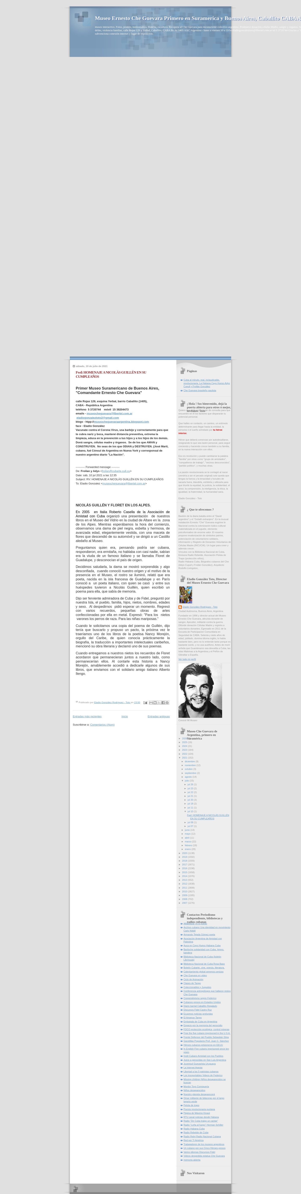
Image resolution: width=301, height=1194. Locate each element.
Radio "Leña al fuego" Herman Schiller (203, 1125)
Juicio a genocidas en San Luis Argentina (205, 1060)
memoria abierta (192, 1160)
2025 (185, 742)
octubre (189, 769)
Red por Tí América (194, 1140)
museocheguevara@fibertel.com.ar (109, 413)
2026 (185, 738)
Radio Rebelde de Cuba (196, 1132)
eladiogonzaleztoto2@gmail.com (98, 417)
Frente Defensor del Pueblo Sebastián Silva (206, 1037)
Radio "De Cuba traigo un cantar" (201, 1121)
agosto (188, 777)
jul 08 (191, 822)
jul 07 (191, 826)
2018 (185, 860)
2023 (185, 750)
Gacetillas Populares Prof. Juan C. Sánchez (206, 1041)
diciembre (190, 761)
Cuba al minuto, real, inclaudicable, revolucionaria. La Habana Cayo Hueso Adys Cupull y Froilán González (207, 383)
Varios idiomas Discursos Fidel (199, 1152)
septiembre (191, 773)
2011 (185, 887)
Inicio (124, 716)
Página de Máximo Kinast (197, 1113)
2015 (185, 872)
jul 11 (191, 807)
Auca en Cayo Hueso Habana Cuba (202, 945)
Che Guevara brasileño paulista (200, 390)
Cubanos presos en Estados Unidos (202, 1002)
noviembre (190, 765)
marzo (188, 841)
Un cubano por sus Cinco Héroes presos (204, 1148)
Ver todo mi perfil (187, 659)
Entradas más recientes (87, 716)
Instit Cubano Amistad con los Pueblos (203, 1056)
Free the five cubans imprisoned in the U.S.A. (207, 1033)
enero (188, 849)
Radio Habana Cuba (194, 1128)
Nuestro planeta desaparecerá (199, 1094)
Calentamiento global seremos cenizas (204, 971)
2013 (185, 880)
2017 (185, 864)
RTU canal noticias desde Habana (201, 1117)
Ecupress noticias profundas (198, 1013)
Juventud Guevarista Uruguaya (200, 1063)
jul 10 (191, 811)
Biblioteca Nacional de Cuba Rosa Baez (204, 964)
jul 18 (191, 803)
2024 (185, 746)
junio (187, 830)
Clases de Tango (192, 983)
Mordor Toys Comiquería (196, 1086)
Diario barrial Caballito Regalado (200, 1006)
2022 (185, 754)
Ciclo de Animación (193, 979)
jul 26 (191, 784)
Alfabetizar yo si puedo (195, 923)
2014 (185, 876)
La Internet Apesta (193, 1067)
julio (187, 780)
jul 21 (191, 796)
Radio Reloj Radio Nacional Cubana (202, 1136)
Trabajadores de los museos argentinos (204, 1144)
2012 (185, 883)
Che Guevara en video (195, 975)
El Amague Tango (193, 1017)
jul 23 (191, 788)
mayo (188, 833)
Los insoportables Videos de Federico (203, 1075)
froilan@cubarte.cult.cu (116, 471)
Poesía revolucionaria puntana (199, 1109)
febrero (189, 845)
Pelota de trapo (191, 1105)
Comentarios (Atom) (102, 724)
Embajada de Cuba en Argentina (200, 1021)
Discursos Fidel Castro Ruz (198, 1009)
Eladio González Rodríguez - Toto (200, 607)
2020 (185, 853)
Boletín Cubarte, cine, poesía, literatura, (204, 967)
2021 (185, 757)
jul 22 (191, 792)
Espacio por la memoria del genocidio (203, 1025)
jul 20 (191, 800)
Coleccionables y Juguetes (197, 987)
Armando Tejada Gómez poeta (199, 934)
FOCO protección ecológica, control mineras (206, 1029)
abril (187, 837)
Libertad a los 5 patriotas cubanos (201, 1071)
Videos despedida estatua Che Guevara (204, 1156)
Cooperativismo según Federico (200, 998)
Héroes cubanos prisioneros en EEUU (203, 1045)
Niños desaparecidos (194, 1090)
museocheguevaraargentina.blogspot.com (121, 421)
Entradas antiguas (159, 716)
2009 (185, 895)
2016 (185, 868)
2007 (185, 903)
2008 (185, 899)
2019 (185, 857)
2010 (185, 891)
